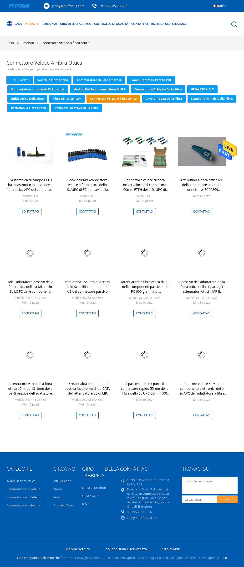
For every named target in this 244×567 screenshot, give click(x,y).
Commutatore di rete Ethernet (99, 80)
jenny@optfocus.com (68, 6)
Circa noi (49, 24)
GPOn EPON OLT (202, 89)
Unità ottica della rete (27, 99)
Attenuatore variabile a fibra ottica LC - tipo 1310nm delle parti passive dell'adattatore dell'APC (30, 390)
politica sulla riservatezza (126, 549)
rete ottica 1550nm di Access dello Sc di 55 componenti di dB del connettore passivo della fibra (87, 289)
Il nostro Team (63, 505)
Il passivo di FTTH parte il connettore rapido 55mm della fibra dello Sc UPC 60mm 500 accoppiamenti (144, 390)
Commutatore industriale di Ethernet (37, 89)
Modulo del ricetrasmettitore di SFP (99, 89)
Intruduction (62, 481)
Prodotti (32, 24)
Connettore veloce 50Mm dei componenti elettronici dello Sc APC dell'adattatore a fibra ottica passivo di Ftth (201, 390)
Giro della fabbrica (75, 24)
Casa (14, 24)
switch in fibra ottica (52, 80)
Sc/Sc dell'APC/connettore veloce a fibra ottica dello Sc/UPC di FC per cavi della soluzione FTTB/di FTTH (87, 187)
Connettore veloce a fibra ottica (65, 43)
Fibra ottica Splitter (67, 99)
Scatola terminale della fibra (212, 99)
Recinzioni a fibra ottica (28, 108)
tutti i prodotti (19, 80)
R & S (86, 504)
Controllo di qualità (111, 24)
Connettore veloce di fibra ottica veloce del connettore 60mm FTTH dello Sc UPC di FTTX (144, 187)
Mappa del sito (78, 549)
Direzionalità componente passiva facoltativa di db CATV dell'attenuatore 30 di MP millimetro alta (88, 390)
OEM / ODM (90, 496)
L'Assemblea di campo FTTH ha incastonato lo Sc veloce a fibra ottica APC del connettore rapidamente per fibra (30, 187)
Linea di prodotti (94, 487)
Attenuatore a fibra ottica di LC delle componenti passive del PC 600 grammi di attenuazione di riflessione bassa (144, 291)
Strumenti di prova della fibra (76, 108)
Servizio (59, 497)
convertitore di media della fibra (158, 89)
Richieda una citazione (169, 24)
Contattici (139, 24)
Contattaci (30, 211)
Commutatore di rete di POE (151, 80)
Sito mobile (171, 549)
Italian (222, 6)
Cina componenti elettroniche (38, 558)
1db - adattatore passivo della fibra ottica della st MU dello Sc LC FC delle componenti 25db (30, 289)
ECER (223, 558)
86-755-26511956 (113, 6)
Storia (57, 489)
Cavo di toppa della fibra (164, 99)
